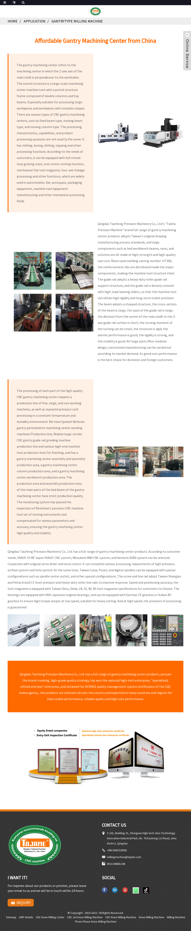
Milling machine (176, 917)
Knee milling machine (151, 917)
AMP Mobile (26, 917)
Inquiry (23, 902)
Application (34, 21)
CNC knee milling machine (120, 917)
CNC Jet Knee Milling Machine (85, 917)
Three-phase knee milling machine (95, 921)
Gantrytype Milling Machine (77, 21)
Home (13, 21)
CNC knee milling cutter (50, 917)
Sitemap (11, 917)
